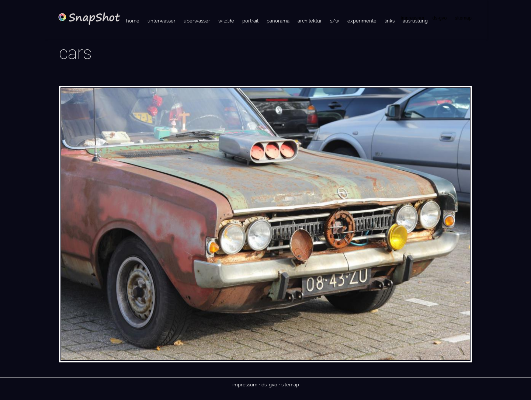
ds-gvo (439, 18)
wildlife (226, 21)
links (390, 21)
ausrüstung (415, 21)
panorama (278, 21)
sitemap (463, 18)
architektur (310, 21)
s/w (334, 21)
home (132, 21)
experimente (361, 21)
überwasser (197, 21)
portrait (250, 21)
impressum (244, 384)
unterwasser (162, 21)
